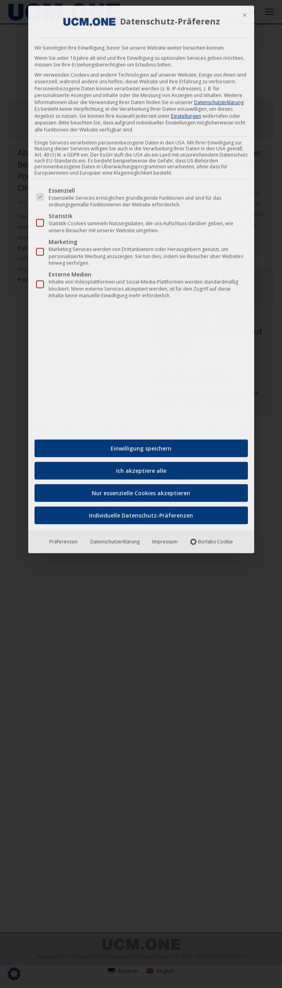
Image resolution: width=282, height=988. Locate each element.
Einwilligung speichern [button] (141, 446)
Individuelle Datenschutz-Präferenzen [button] (141, 513)
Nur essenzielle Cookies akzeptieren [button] (141, 490)
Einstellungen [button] (186, 113)
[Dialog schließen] (244, 12)
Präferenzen (63, 539)
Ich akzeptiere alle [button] (141, 468)
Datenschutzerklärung (219, 99)
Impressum (165, 539)
